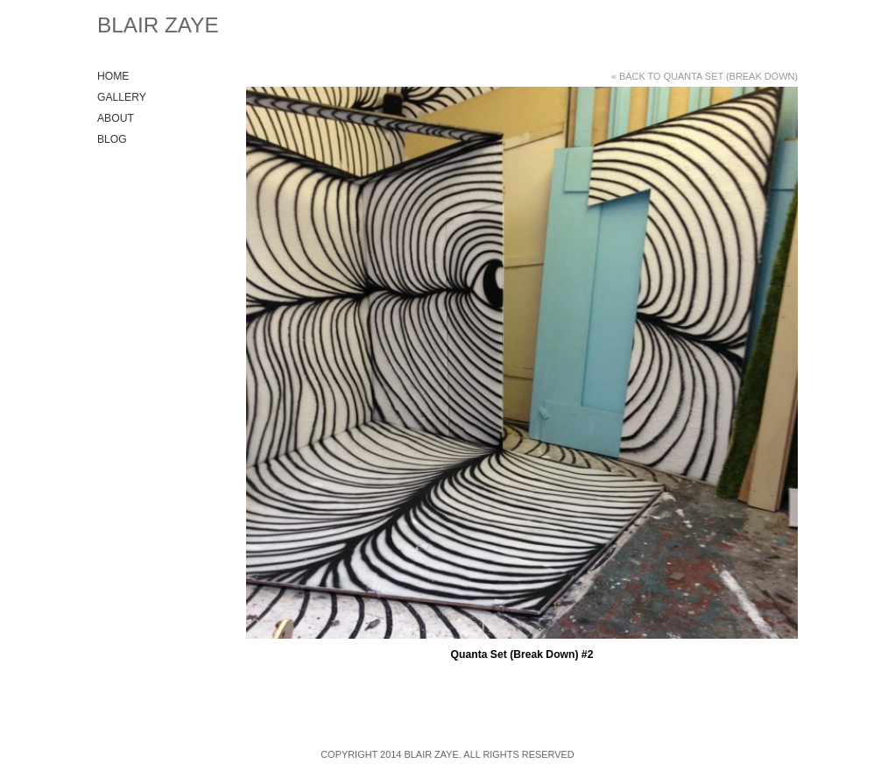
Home (113, 76)
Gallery (121, 97)
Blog (112, 139)
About (115, 118)
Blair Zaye (158, 25)
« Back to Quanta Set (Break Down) (704, 76)
